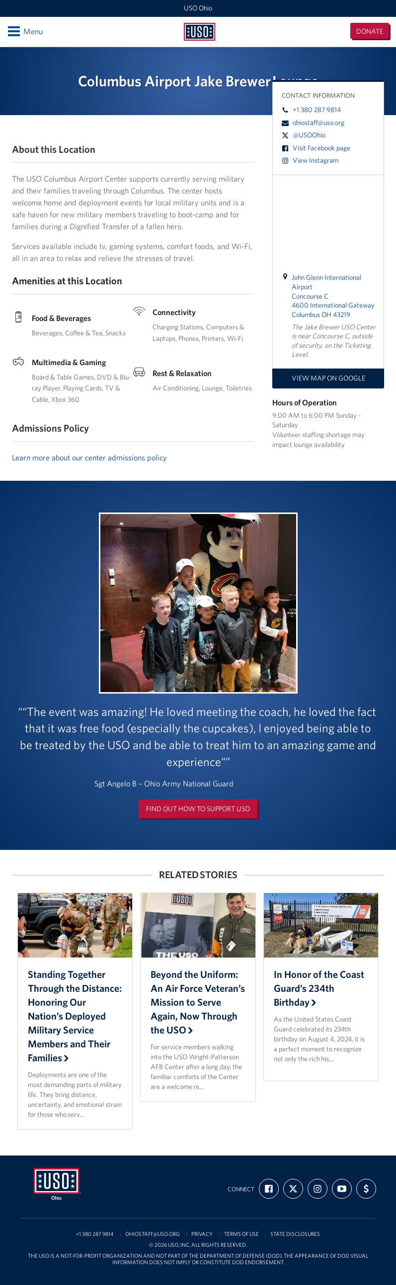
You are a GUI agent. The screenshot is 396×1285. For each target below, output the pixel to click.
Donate (369, 31)
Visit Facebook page (316, 147)
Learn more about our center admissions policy (89, 457)
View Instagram (310, 160)
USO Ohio (198, 7)
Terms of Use (241, 1234)
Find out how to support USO (198, 808)
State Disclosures (295, 1234)
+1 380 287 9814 (311, 109)
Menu (24, 31)
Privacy (202, 1234)
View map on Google (328, 378)
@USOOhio (303, 134)
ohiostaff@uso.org (313, 122)
